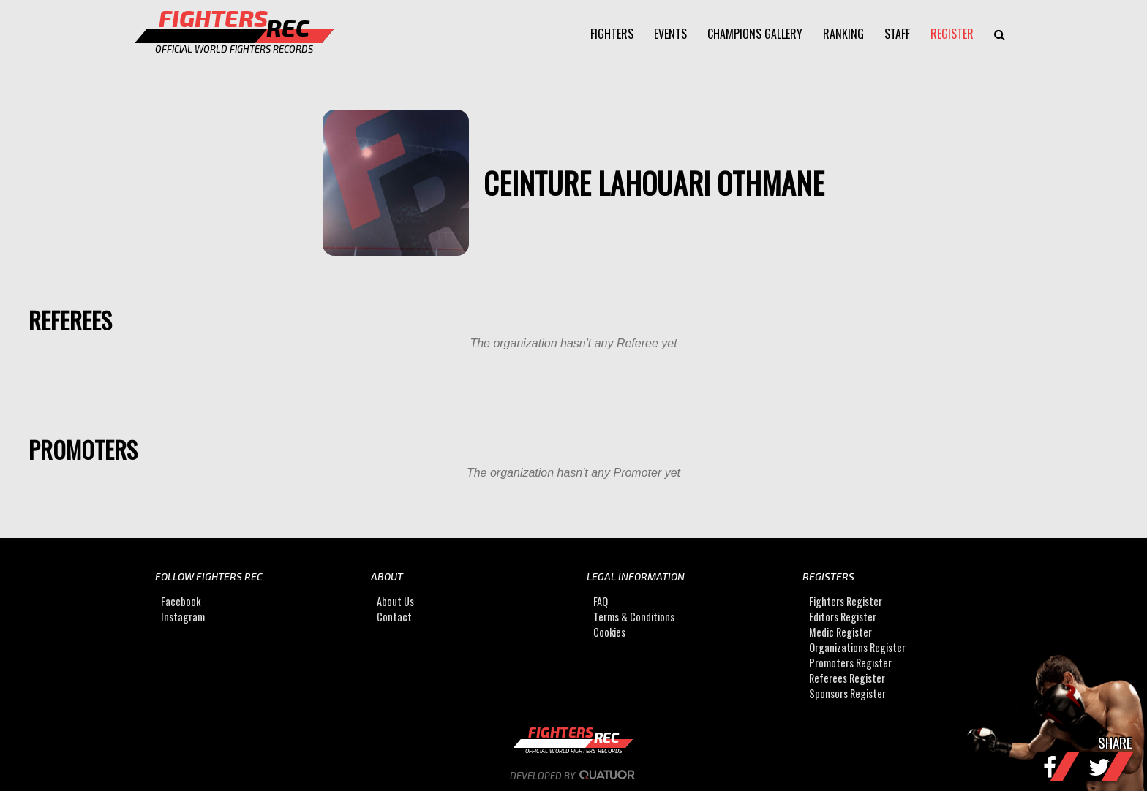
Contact (394, 617)
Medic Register (840, 632)
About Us (395, 601)
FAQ (600, 601)
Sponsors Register (847, 693)
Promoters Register (850, 663)
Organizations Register (857, 647)
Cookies (609, 632)
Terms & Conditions (633, 617)
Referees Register (847, 678)
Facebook (180, 601)
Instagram (183, 617)
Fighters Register (845, 601)
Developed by (574, 775)
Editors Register (842, 617)
